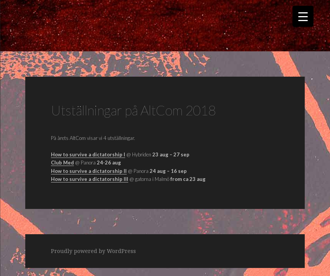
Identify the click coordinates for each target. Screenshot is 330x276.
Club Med (62, 162)
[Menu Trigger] (303, 16)
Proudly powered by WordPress (93, 251)
